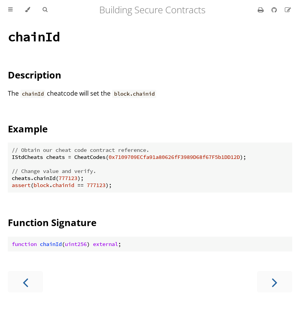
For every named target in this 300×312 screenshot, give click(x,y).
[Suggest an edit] (288, 9)
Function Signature (52, 222)
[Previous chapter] (25, 281)
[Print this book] (261, 9)
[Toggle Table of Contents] (10, 10)
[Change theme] (27, 10)
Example (28, 128)
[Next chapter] (274, 281)
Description (34, 74)
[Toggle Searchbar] (45, 10)
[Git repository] (275, 9)
